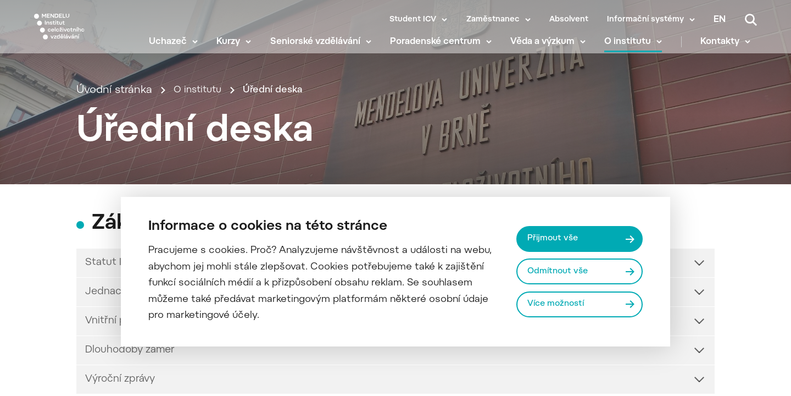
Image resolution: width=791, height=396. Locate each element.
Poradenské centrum (442, 49)
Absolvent (568, 20)
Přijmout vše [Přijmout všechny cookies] (555, 237)
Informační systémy (645, 20)
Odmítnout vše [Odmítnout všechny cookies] (560, 271)
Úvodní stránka (114, 124)
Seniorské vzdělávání (321, 49)
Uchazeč (174, 49)
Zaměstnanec (493, 20)
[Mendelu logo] (85, 34)
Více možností (559, 305)
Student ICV (412, 20)
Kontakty (726, 49)
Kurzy (235, 49)
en (720, 19)
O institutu (634, 49)
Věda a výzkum (549, 49)
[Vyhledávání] (751, 20)
